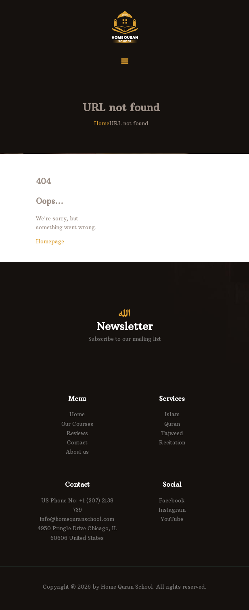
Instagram (172, 509)
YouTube (172, 519)
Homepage (50, 241)
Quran (172, 424)
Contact (77, 442)
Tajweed (172, 433)
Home (101, 123)
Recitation (172, 442)
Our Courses (77, 424)
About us (77, 451)
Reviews (77, 433)
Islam (172, 414)
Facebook (172, 500)
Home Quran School (127, 586)
